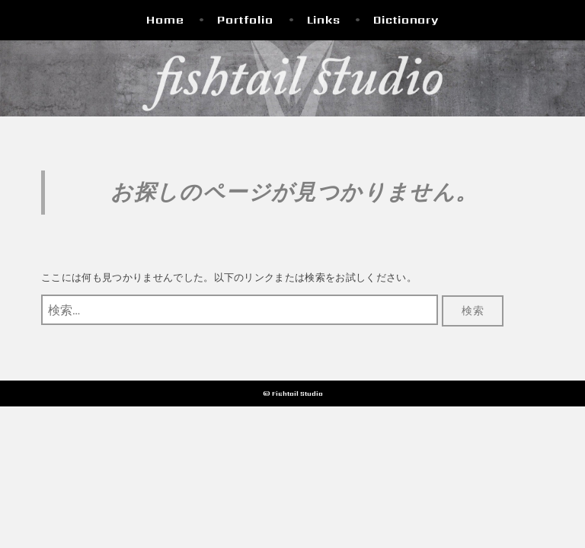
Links (323, 19)
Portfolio (245, 19)
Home (165, 19)
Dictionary (406, 19)
